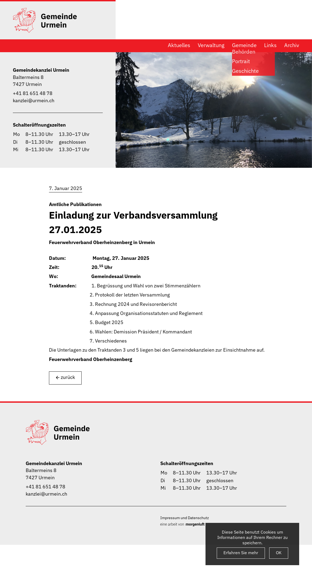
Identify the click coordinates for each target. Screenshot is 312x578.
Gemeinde (244, 45)
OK (278, 552)
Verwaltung (211, 45)
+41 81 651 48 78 (32, 93)
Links (270, 45)
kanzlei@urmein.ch (33, 100)
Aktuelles (179, 45)
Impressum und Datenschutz (184, 517)
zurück (65, 377)
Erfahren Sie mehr (240, 552)
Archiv (291, 45)
